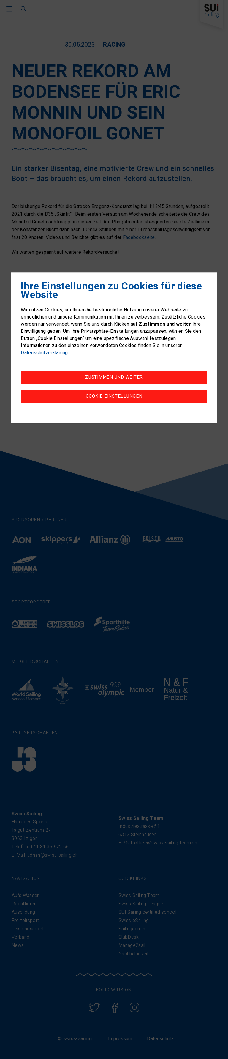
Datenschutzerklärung (44, 352)
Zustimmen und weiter (114, 377)
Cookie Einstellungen (114, 396)
